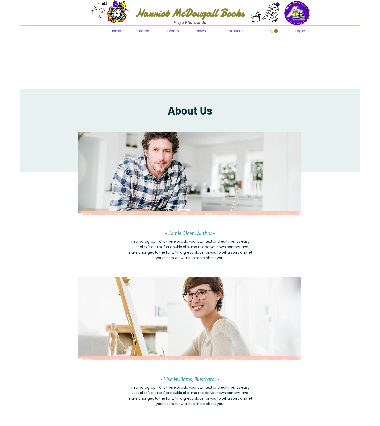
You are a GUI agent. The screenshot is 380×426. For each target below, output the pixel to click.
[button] (274, 31)
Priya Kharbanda (190, 22)
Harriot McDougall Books (190, 13)
